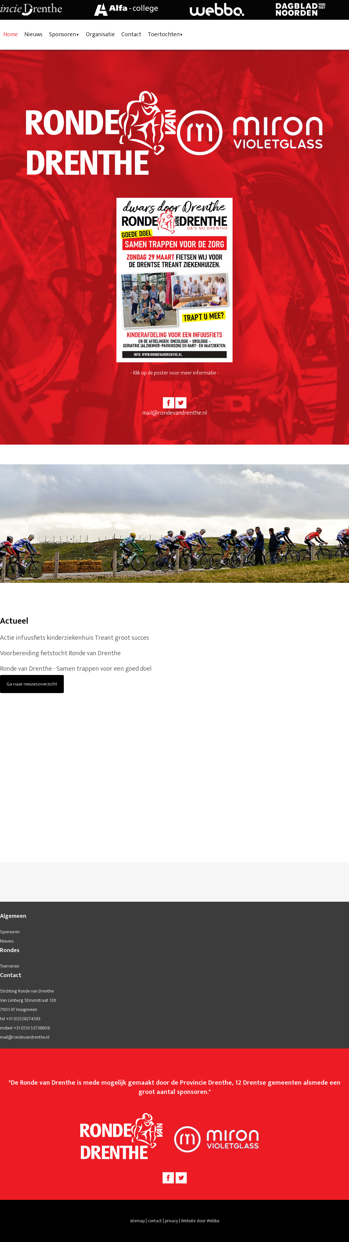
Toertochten (164, 34)
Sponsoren (62, 34)
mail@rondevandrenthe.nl (174, 413)
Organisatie (100, 34)
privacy (171, 1221)
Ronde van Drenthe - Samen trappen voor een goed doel (76, 668)
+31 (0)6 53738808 (31, 1028)
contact (155, 1221)
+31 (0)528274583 (23, 1018)
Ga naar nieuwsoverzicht (32, 684)
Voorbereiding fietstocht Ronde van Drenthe (60, 653)
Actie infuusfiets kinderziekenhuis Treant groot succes (74, 637)
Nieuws (33, 34)
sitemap (137, 1221)
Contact (131, 34)
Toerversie (9, 966)
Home (10, 34)
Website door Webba (200, 1221)
